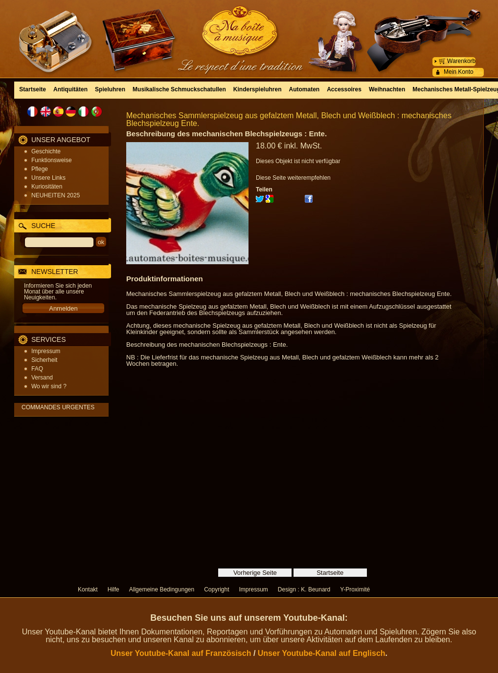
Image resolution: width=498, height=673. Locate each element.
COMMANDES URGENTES (58, 407)
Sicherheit (44, 360)
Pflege (39, 169)
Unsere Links (48, 177)
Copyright (216, 589)
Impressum (45, 351)
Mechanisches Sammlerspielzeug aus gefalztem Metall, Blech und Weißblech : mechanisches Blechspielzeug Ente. (289, 119)
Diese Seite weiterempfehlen (293, 177)
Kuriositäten (46, 186)
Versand (42, 377)
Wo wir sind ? (49, 386)
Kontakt (88, 589)
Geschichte (46, 151)
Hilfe (113, 589)
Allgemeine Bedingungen (161, 589)
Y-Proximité (355, 589)
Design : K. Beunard (304, 589)
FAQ (37, 368)
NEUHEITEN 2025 (55, 195)
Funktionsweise (51, 160)
